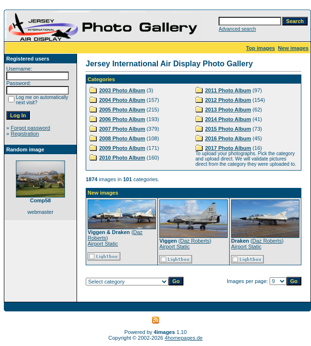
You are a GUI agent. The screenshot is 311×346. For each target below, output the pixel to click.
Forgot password (30, 128)
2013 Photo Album (228, 109)
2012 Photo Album (228, 100)
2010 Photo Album (122, 158)
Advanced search (237, 29)
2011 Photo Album (228, 90)
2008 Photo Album (122, 138)
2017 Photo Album (228, 148)
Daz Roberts (194, 241)
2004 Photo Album (122, 100)
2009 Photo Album (122, 148)
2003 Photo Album (122, 90)
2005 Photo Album (122, 109)
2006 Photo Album (122, 119)
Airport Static (103, 244)
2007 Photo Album (122, 129)
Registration (25, 133)
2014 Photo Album (228, 119)
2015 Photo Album (228, 129)
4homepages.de (184, 338)
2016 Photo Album (228, 138)
